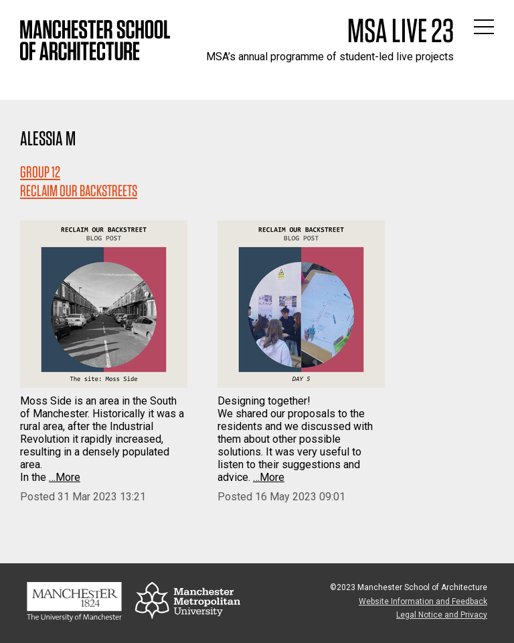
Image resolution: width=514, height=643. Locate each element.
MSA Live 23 (400, 30)
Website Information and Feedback (423, 601)
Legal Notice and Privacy (441, 615)
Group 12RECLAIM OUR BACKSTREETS (78, 181)
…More (64, 477)
